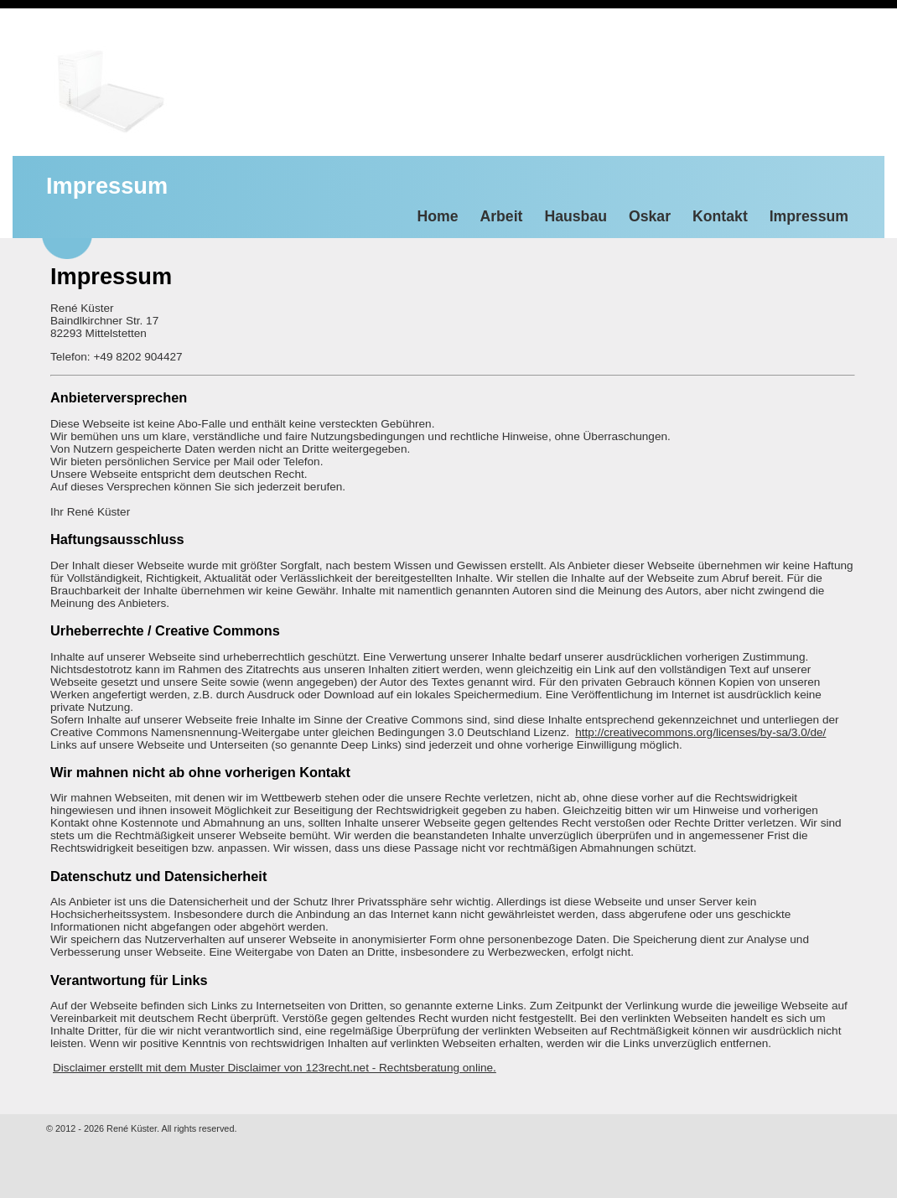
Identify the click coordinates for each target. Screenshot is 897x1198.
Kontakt (720, 216)
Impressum (809, 216)
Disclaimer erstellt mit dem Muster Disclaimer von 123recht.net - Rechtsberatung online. (274, 1067)
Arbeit (501, 216)
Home (437, 216)
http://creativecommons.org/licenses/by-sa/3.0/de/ (700, 732)
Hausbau (575, 216)
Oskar (650, 216)
